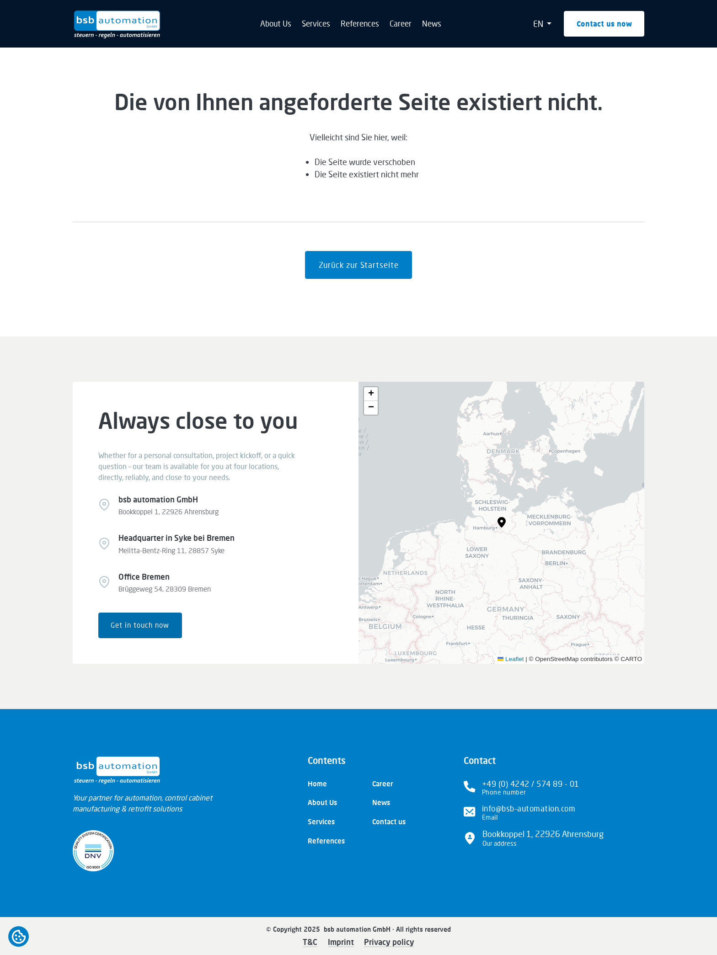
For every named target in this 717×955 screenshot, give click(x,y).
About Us (275, 23)
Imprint (341, 942)
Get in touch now (140, 625)
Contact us (389, 821)
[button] (501, 522)
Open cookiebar (18, 936)
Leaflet (511, 659)
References (360, 23)
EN (539, 24)
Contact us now (604, 24)
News (431, 23)
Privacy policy (389, 942)
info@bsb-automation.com (529, 808)
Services (316, 23)
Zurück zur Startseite (359, 265)
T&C (310, 942)
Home (317, 783)
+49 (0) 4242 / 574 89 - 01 (530, 784)
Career (401, 23)
